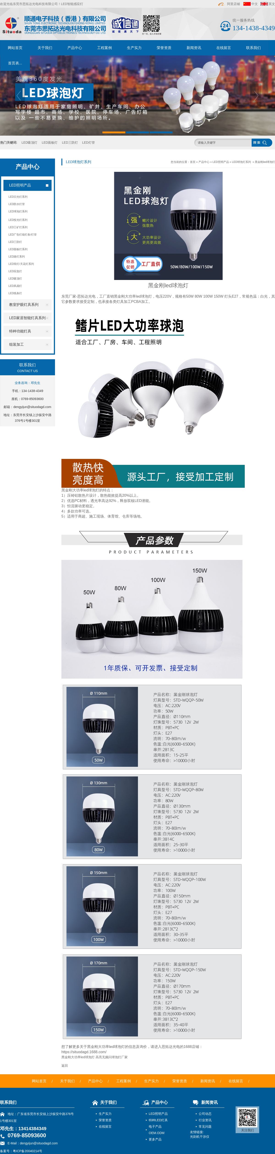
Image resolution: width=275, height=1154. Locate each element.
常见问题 (205, 1126)
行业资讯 (205, 1120)
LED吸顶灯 (29, 142)
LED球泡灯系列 (241, 162)
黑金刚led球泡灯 (265, 162)
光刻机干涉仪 (199, 1136)
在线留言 (223, 48)
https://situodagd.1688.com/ (84, 1052)
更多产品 (155, 1139)
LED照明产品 (220, 162)
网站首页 (15, 48)
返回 (64, 1065)
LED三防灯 (70, 142)
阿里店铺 (229, 4)
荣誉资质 (164, 48)
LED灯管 (88, 142)
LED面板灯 (50, 142)
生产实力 (134, 48)
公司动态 (205, 1114)
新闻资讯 (194, 48)
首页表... (15, 63)
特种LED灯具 (158, 1120)
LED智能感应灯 (72, 4)
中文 (254, 4)
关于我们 (45, 48)
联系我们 (253, 48)
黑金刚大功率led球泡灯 (133, 296)
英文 (272, 4)
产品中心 (74, 48)
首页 (192, 162)
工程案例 (104, 48)
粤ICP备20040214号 (27, 1151)
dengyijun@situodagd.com (32, 407)
